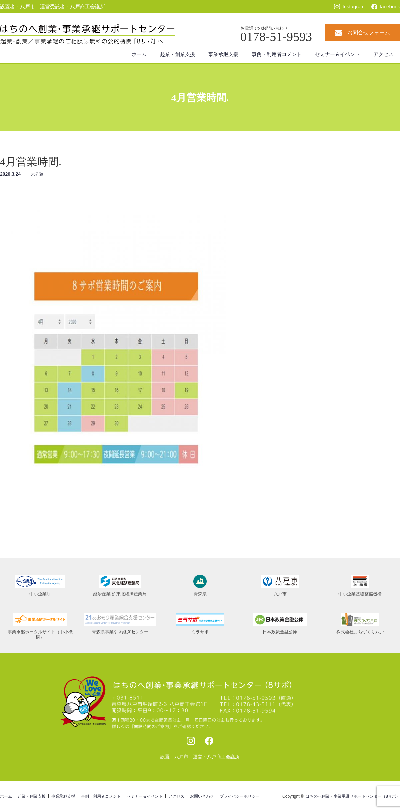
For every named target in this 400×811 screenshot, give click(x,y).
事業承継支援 (223, 54)
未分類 (37, 174)
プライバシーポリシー (240, 796)
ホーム (139, 54)
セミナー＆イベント (337, 54)
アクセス (383, 54)
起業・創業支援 (177, 54)
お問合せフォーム (368, 32)
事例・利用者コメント (277, 54)
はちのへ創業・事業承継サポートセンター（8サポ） (353, 796)
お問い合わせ (202, 796)
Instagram (353, 6)
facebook (390, 6)
